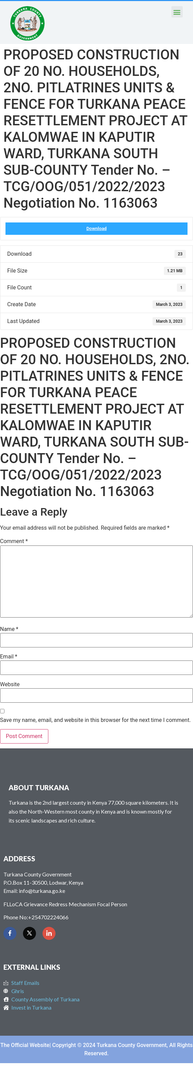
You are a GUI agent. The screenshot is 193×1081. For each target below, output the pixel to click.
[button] (177, 12)
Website (10, 684)
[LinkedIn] (49, 933)
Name (9, 629)
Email (8, 656)
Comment (14, 541)
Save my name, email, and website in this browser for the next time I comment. (95, 720)
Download (96, 228)
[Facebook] (9, 933)
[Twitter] (29, 933)
